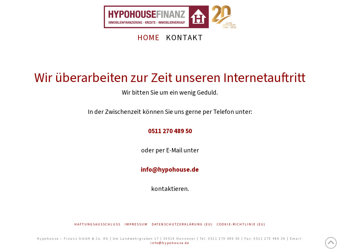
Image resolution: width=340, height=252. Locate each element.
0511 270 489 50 (170, 131)
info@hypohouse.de (170, 169)
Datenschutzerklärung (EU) (182, 224)
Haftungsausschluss (97, 224)
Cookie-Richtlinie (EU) (241, 224)
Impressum (136, 224)
